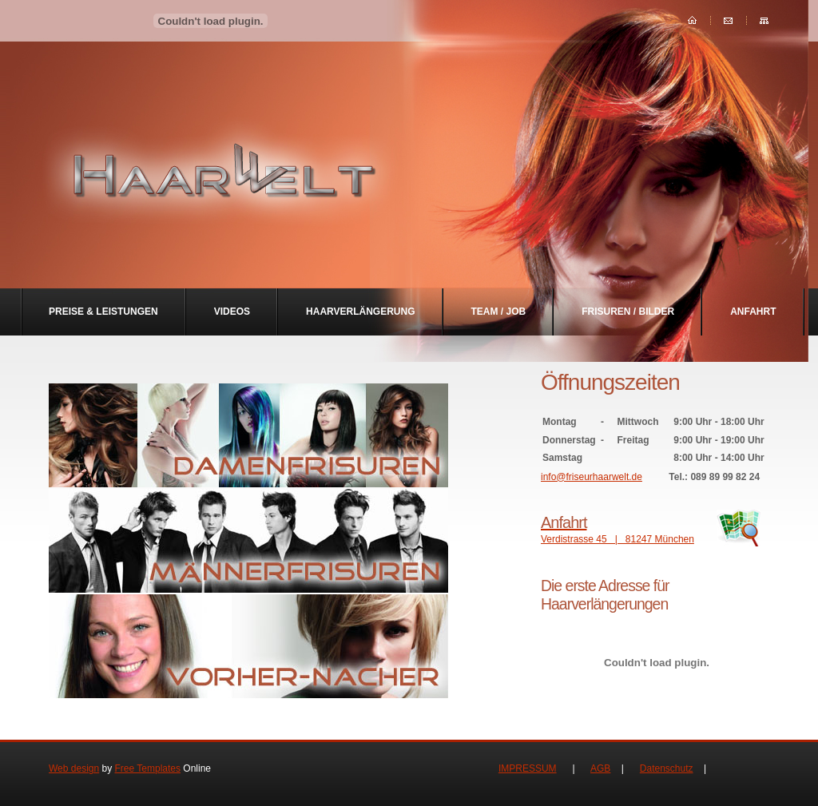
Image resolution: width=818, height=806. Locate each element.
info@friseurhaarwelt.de (591, 476)
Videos (232, 311)
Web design (74, 768)
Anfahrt (753, 311)
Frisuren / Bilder (628, 311)
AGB (600, 768)
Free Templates (148, 768)
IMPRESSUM (527, 768)
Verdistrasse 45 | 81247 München (656, 529)
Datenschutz (666, 768)
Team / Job (498, 311)
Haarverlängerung (360, 311)
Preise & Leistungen (103, 311)
